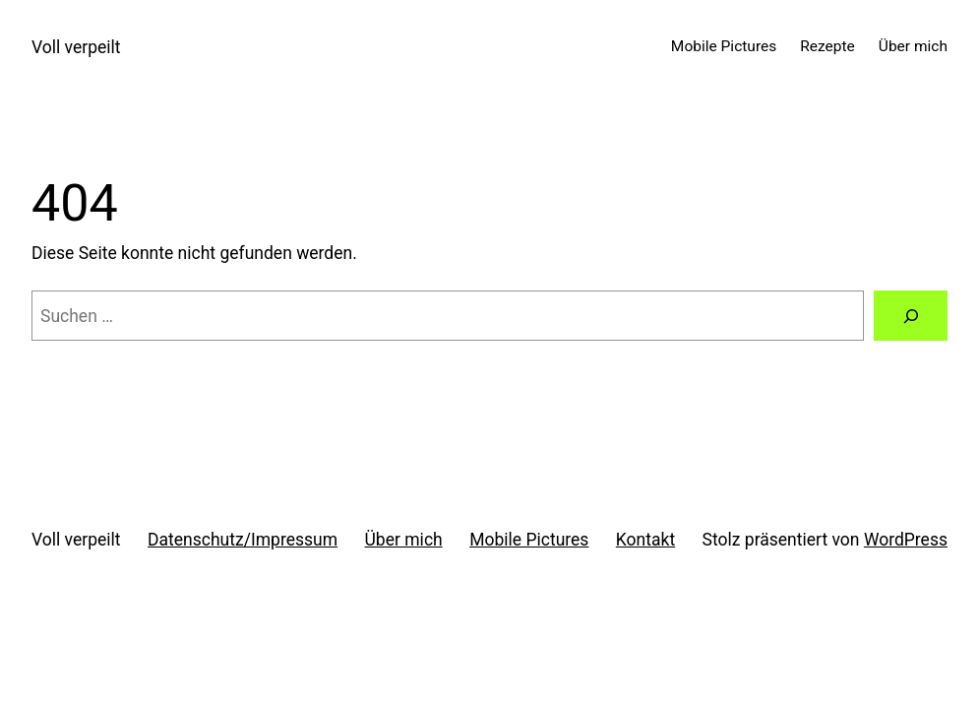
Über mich (404, 539)
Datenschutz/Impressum (242, 539)
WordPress (906, 539)
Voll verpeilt (76, 47)
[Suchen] (911, 315)
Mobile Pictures (528, 539)
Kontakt (645, 539)
